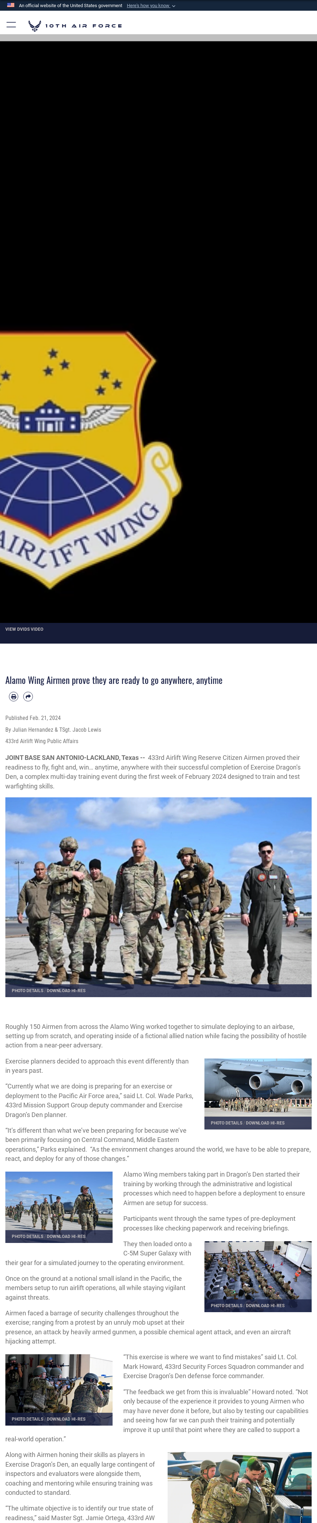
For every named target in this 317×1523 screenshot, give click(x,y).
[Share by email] (28, 696)
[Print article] (13, 696)
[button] (152, 5)
